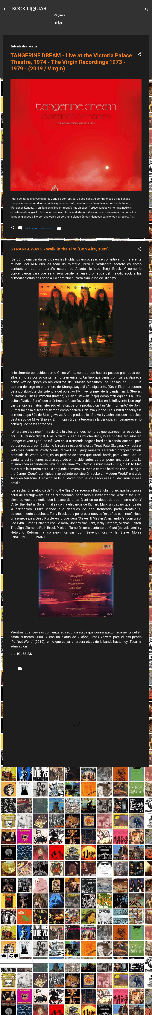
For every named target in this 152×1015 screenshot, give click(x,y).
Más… (86, 23)
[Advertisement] (76, 796)
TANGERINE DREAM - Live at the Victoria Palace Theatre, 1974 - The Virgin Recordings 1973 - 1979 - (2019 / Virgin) (71, 62)
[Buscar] (147, 10)
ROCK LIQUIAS (29, 9)
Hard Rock (65, 23)
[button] (139, 55)
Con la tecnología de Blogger (76, 928)
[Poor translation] (14, 956)
